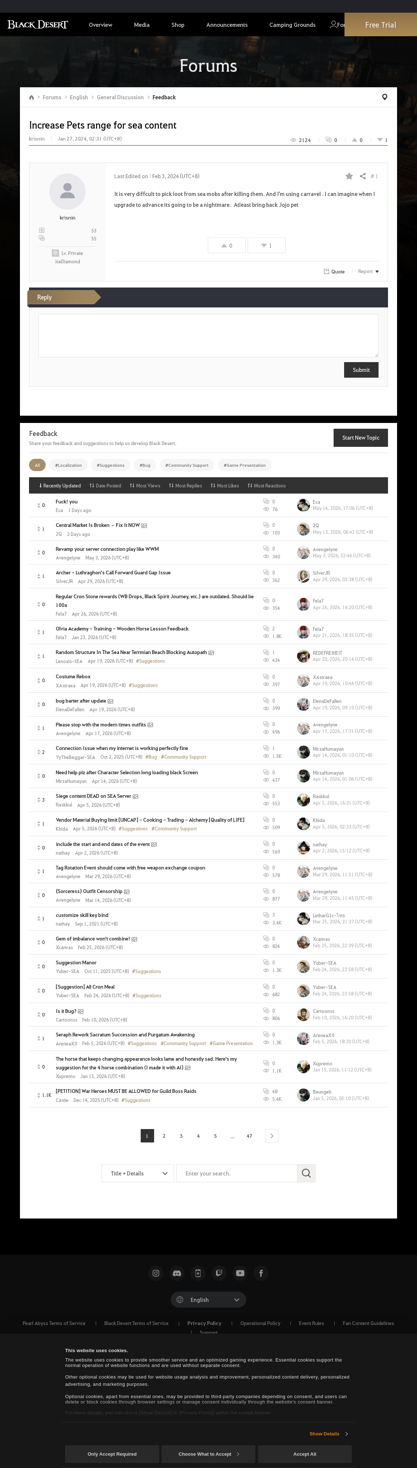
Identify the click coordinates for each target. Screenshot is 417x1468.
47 (249, 1135)
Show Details (324, 1433)
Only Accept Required (112, 1454)
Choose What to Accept (209, 1454)
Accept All (304, 1454)
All (37, 465)
